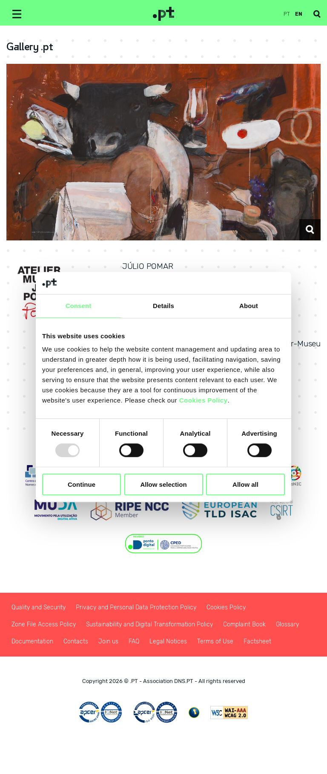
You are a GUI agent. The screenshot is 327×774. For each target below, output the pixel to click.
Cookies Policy (203, 400)
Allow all (245, 484)
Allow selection (163, 484)
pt (287, 14)
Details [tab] (163, 305)
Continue (81, 484)
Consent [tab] (79, 305)
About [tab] (248, 305)
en (298, 14)
